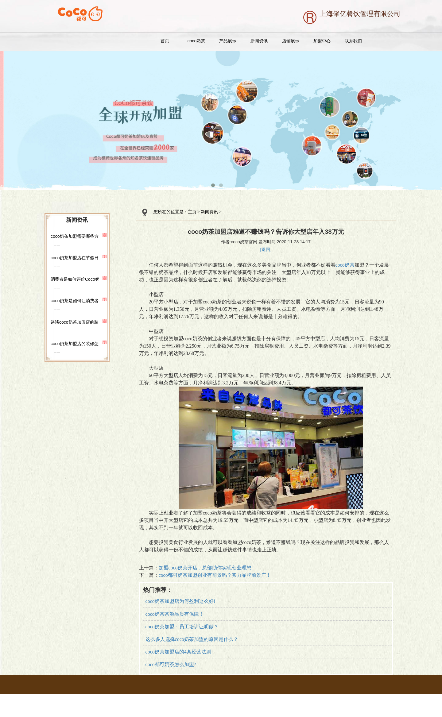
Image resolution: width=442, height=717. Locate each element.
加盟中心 (322, 40)
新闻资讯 (259, 40)
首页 (165, 40)
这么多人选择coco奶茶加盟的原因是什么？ (191, 639)
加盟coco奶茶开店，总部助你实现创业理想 (205, 567)
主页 (192, 212)
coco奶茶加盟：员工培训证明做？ (182, 626)
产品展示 (227, 40)
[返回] (266, 249)
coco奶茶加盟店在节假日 (75, 257)
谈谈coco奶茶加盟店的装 (75, 322)
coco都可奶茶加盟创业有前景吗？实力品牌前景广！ (215, 575)
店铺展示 (290, 40)
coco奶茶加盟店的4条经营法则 (178, 651)
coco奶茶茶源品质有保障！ (174, 614)
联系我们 (353, 40)
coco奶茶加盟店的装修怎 (75, 343)
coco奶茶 (196, 40)
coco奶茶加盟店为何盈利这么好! (180, 601)
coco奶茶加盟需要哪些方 (75, 236)
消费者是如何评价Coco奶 (75, 279)
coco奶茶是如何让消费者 (75, 300)
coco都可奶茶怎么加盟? (170, 664)
